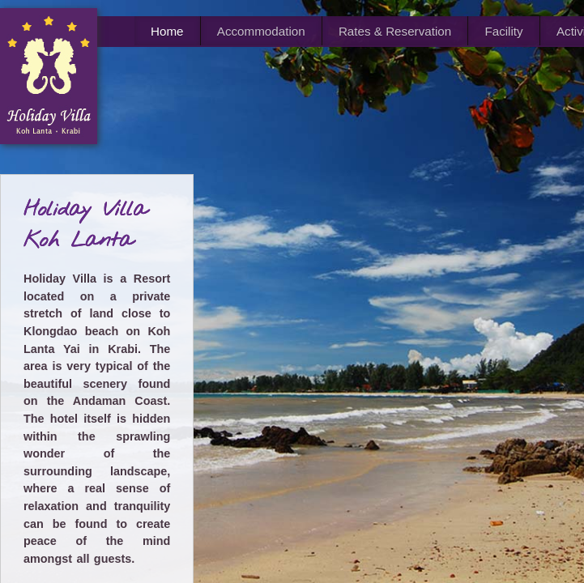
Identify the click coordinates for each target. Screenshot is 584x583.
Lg (532, 460)
